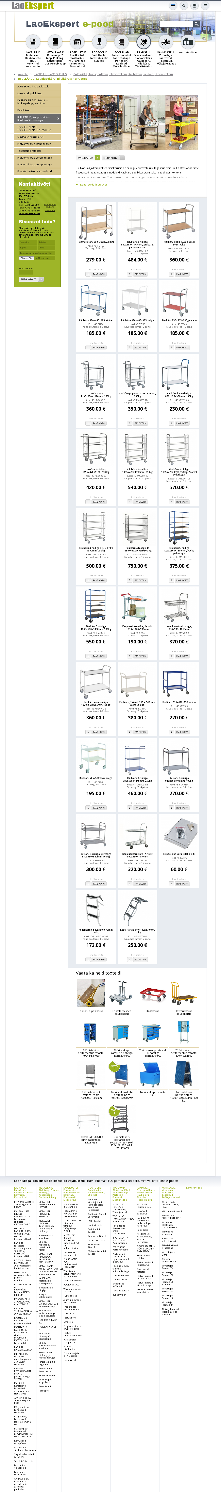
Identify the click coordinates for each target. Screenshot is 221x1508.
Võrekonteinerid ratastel (72, 1290)
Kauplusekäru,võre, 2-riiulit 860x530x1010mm (137, 855)
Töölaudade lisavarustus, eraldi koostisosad (118, 1229)
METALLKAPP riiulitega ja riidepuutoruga (47, 1355)
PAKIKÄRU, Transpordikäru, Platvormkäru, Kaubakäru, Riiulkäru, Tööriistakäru (123, 74)
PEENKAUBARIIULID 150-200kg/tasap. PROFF (24, 1204)
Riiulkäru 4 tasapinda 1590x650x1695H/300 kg (137, 549)
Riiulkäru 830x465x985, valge (137, 320)
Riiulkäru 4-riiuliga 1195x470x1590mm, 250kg (137, 471)
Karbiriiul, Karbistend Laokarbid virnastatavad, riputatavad (21, 1388)
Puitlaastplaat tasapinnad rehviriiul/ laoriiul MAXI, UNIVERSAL (23, 1432)
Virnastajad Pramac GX (167, 1273)
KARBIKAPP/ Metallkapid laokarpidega (45, 1281)
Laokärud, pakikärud (29, 93)
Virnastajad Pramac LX (167, 1297)
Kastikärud (23, 110)
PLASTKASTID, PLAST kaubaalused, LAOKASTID (70, 1263)
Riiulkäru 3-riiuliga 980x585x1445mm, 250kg (137, 779)
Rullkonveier (119, 1294)
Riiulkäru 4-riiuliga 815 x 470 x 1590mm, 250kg (96, 549)
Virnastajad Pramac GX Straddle (167, 1282)
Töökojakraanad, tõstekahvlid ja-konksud (170, 1312)
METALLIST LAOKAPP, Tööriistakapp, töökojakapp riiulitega (46, 1226)
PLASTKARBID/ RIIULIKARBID (70, 1205)
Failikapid (44, 1390)
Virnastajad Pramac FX (167, 1290)
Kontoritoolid (95, 1225)
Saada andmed (28, 279)
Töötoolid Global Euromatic (97, 1215)
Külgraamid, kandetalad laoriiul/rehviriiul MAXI (23, 1420)
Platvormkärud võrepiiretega (34, 157)
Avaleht (23, 74)
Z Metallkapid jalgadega (46, 1236)
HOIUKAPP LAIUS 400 (47, 1328)
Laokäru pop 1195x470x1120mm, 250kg (96, 395)
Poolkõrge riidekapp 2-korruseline (45, 1336)
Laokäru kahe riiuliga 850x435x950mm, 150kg (179, 395)
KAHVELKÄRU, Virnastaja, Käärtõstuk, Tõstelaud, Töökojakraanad (171, 1192)
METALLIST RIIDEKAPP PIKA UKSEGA (47, 1204)
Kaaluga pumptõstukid (169, 1260)
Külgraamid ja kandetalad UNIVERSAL (21, 1410)
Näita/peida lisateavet (93, 184)
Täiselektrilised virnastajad (170, 1246)
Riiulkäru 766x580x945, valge (95, 778)
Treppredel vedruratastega (71, 1308)
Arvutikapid (45, 1386)
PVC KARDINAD (71, 1284)
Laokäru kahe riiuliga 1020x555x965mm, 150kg (95, 704)
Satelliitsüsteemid (23, 1461)
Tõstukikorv (69, 1317)
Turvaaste (68, 1313)
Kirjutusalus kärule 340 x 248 (179, 854)
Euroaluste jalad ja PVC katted (71, 1354)
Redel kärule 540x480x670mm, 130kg (137, 931)
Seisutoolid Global (94, 1245)
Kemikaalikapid (47, 1375)
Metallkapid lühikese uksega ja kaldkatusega (47, 1313)
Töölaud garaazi (120, 1290)
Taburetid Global (97, 1235)
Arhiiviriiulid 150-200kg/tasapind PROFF (23, 1400)
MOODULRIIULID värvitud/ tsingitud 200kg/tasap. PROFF (72, 1225)
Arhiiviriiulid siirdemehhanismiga (25, 1448)
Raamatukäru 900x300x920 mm (96, 241)
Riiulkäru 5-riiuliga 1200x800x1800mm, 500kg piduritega (179, 550)
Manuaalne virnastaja (167, 1233)
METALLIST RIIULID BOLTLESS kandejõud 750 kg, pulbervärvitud (71, 1241)
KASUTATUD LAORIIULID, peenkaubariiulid (23, 1320)
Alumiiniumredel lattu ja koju (72, 1301)
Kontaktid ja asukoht (50, 205)
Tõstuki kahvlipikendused (72, 1334)
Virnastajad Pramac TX (167, 1267)
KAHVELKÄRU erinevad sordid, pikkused (170, 1204)
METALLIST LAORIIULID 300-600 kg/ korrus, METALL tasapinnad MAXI (22, 1233)
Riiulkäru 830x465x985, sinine (95, 320)
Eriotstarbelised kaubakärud (34, 171)
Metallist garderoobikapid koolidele (47, 1345)
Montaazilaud (119, 1279)
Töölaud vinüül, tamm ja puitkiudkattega (120, 1268)
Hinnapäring (110, 157)
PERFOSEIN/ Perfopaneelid (120, 1248)
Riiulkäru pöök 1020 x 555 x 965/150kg (179, 243)
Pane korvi (99, 274)
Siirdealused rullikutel (30, 137)
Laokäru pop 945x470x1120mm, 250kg (137, 395)
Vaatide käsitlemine (69, 1348)
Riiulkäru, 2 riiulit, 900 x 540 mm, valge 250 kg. (137, 704)
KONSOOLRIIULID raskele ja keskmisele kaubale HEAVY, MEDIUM (23, 1289)
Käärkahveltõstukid (172, 1211)
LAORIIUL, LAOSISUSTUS (50, 74)
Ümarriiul (68, 1321)
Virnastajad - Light (168, 1253)
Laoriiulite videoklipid (20, 1466)
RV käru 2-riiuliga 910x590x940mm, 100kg (179, 779)
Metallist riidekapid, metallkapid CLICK (45, 1246)
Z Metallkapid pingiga (46, 1289)
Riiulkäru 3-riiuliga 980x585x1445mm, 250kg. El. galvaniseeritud (137, 244)
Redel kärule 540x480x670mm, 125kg (96, 931)
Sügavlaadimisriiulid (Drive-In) (24, 1455)
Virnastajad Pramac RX (167, 1303)
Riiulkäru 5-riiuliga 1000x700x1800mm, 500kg (96, 628)
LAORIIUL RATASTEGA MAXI (23, 1348)
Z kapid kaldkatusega (45, 1295)
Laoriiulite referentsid (20, 1473)
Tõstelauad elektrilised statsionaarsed (169, 1225)
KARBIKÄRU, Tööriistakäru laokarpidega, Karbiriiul (32, 102)
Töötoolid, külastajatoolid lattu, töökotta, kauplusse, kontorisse (95, 1204)
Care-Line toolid (96, 1240)
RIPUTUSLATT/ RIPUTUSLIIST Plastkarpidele (120, 1240)
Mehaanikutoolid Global (97, 1252)
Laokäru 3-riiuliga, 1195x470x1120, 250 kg (95, 471)
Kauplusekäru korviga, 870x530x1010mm (179, 628)
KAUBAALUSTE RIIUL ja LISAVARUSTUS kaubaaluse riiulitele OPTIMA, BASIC (22, 1218)
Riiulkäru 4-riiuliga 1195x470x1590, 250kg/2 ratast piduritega (179, 472)
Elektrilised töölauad (118, 1285)
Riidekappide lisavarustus (46, 1370)
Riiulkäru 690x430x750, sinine (179, 702)
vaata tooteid (85, 157)
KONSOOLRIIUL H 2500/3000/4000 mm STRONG (23, 1302)
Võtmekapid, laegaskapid (45, 1381)
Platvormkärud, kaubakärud (34, 144)
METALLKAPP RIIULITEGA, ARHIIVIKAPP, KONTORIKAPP (46, 1258)
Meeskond (50, 210)
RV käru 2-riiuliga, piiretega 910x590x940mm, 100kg (96, 855)
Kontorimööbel (194, 1187)
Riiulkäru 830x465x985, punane (179, 320)
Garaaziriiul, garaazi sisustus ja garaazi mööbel (22, 1276)
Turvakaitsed (70, 1295)
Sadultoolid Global (94, 1230)
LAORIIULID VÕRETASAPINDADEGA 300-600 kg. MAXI (26, 1311)
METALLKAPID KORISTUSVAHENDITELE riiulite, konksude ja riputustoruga (51, 1270)
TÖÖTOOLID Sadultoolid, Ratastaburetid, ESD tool (96, 1191)
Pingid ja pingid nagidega (47, 1363)
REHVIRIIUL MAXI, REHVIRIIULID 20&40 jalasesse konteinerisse (23, 1264)
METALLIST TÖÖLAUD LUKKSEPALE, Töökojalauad (119, 1208)
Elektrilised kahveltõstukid (169, 1240)
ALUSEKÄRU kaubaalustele (33, 86)
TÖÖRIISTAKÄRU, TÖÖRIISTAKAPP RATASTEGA (34, 128)
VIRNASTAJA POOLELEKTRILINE (171, 1216)
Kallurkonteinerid (72, 1280)
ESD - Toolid (94, 1220)
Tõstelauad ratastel (29, 151)
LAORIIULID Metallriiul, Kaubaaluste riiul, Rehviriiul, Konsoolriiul (23, 1192)
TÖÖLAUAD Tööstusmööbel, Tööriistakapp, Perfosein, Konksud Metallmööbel (121, 1193)
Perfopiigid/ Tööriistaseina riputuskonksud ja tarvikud (120, 1257)
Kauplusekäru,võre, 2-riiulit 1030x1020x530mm (137, 628)
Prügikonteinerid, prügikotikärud (72, 1327)
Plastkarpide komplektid (69, 1341)
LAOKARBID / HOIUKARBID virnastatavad (70, 1214)
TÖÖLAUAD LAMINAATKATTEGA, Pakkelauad (123, 1219)
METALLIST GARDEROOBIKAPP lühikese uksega (49, 1304)
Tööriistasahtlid (120, 1275)
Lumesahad (69, 1359)
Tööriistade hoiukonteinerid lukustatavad (72, 1274)
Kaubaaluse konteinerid (69, 1253)
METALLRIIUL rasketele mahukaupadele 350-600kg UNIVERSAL (22, 1359)
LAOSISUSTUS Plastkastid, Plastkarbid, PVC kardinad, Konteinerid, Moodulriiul (72, 1193)
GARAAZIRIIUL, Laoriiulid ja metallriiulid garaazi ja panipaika (21, 1484)
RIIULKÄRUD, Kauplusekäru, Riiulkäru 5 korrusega (53, 79)
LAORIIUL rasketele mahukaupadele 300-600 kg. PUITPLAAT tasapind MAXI (22, 1250)
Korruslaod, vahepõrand (20, 1442)
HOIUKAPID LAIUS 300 (48, 1321)
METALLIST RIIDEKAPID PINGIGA (44, 1214)
